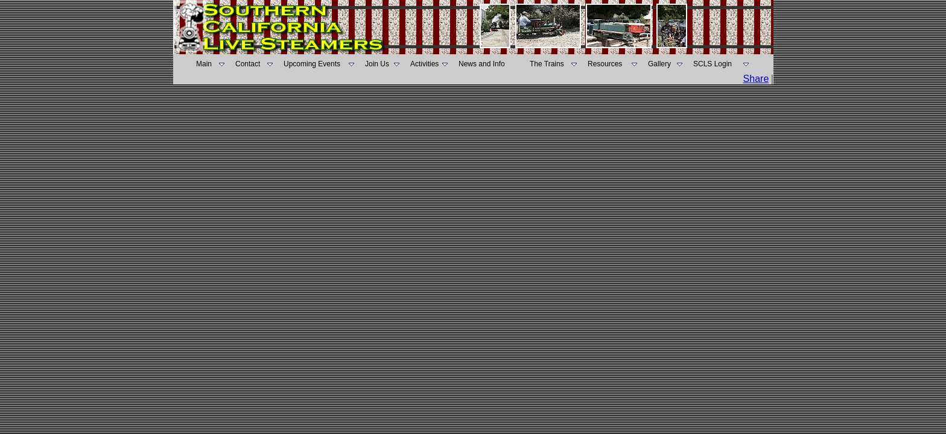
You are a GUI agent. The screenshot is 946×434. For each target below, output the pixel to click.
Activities (424, 64)
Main (204, 64)
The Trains (547, 64)
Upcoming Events (312, 64)
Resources (605, 64)
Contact (247, 64)
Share (756, 79)
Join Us (377, 64)
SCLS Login (712, 64)
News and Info (482, 64)
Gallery (659, 64)
